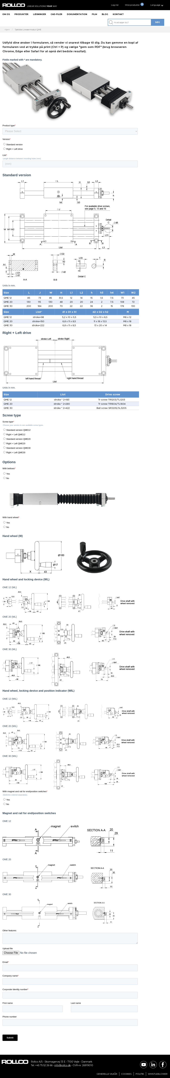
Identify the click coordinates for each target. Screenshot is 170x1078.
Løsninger (39, 14)
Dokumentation (77, 14)
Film (94, 14)
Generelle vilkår (107, 1074)
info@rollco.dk (62, 1065)
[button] (157, 5)
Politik (140, 1074)
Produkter (21, 14)
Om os (6, 14)
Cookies (126, 1074)
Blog (105, 14)
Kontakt (118, 14)
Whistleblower (158, 1074)
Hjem (7, 30)
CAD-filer (56, 14)
